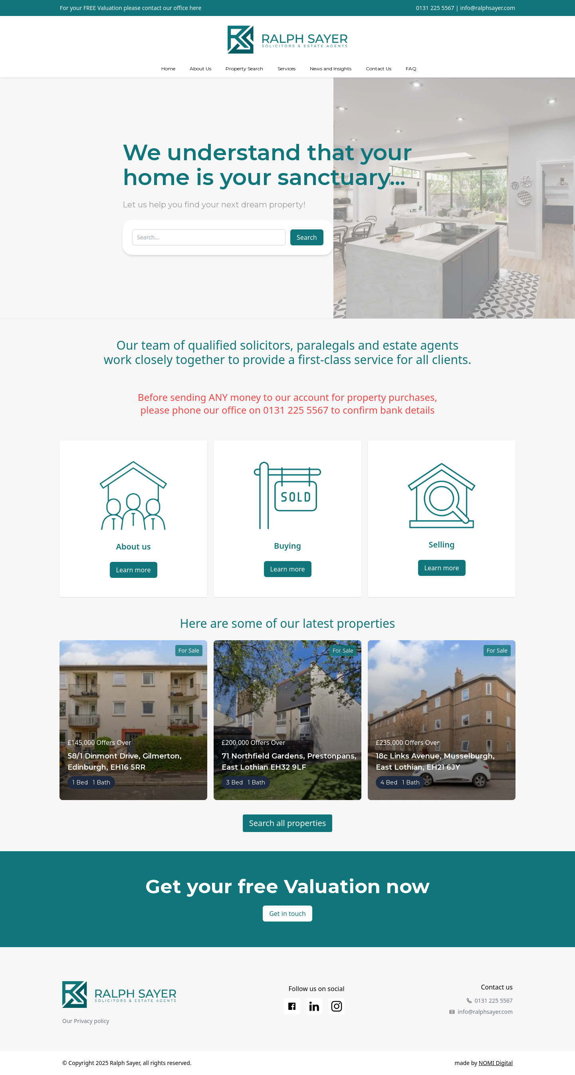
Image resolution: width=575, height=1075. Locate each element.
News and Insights (330, 69)
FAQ (411, 69)
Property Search (244, 69)
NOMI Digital (496, 1063)
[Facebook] (292, 1006)
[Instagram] (337, 1006)
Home (168, 69)
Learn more (133, 569)
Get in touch (287, 913)
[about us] (200, 69)
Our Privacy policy (85, 1021)
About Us (200, 69)
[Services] (286, 69)
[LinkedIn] (314, 1006)
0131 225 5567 (435, 8)
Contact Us (378, 69)
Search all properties (287, 823)
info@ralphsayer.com (487, 8)
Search (307, 237)
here (195, 8)
